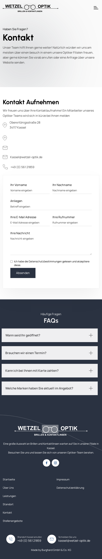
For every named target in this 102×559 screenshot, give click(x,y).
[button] (96, 7)
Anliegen (16, 201)
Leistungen (9, 496)
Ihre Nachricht (20, 233)
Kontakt (7, 512)
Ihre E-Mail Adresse (23, 217)
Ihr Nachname (62, 185)
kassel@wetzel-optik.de (74, 541)
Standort (8, 504)
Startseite (9, 479)
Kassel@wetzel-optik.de (26, 157)
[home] (30, 8)
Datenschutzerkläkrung (70, 487)
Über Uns (8, 487)
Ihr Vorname (18, 185)
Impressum (63, 479)
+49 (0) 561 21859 (22, 167)
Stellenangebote (13, 521)
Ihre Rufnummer (63, 217)
